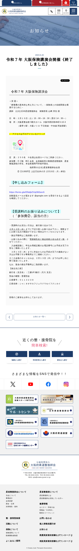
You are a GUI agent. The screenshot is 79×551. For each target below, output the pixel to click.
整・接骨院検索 (13, 518)
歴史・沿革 (10, 504)
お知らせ (44, 529)
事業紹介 (9, 498)
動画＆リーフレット (47, 513)
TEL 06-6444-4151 (32, 475)
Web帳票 (73, 4)
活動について (12, 524)
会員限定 (66, 4)
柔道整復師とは (45, 495)
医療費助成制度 (12, 535)
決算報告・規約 (12, 506)
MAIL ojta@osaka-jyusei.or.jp (39, 477)
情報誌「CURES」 (47, 510)
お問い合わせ (46, 518)
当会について (11, 495)
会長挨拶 (9, 501)
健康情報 (44, 504)
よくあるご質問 (13, 541)
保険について (12, 529)
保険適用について (12, 533)
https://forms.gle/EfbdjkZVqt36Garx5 (27, 192)
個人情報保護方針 (48, 524)
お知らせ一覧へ (39, 317)
